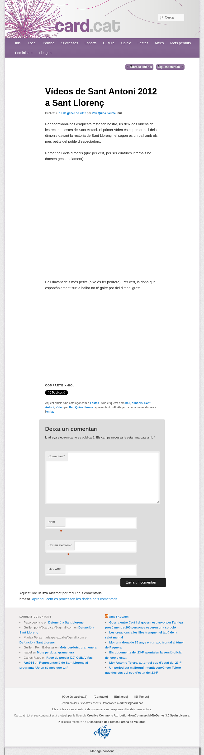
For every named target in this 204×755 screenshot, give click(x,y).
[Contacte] (101, 696)
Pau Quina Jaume (104, 113)
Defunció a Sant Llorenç (66, 622)
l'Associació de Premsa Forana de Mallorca (116, 722)
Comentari (56, 456)
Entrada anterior (139, 66)
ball (127, 403)
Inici (18, 43)
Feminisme (23, 53)
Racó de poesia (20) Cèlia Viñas (69, 657)
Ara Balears (119, 616)
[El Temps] (141, 696)
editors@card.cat (131, 703)
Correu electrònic (60, 546)
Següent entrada (170, 66)
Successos (69, 43)
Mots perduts (180, 43)
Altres (159, 43)
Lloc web (54, 568)
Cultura (108, 43)
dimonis (137, 403)
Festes (143, 43)
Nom (55, 523)
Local (32, 43)
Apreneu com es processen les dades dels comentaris (74, 599)
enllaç (50, 411)
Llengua (45, 53)
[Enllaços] (121, 696)
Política (48, 43)
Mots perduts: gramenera (77, 647)
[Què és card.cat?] (74, 696)
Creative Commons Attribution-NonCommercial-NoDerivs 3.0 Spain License (138, 715)
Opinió (126, 43)
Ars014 (29, 662)
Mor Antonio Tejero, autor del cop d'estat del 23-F (145, 662)
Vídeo (60, 407)
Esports (91, 43)
